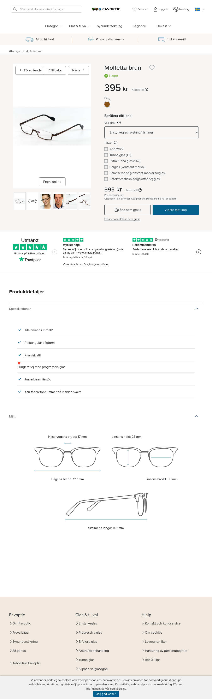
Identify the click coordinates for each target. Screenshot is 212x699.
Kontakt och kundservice (163, 623)
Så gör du (139, 26)
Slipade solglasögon (93, 669)
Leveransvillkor (156, 641)
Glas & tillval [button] (78, 26)
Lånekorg (181, 9)
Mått (12, 416)
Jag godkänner (106, 694)
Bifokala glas (88, 641)
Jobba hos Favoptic (26, 663)
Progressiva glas (90, 632)
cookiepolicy (118, 689)
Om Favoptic (21, 623)
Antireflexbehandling (94, 650)
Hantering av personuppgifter (166, 650)
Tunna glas (86, 659)
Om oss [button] (162, 26)
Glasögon (15, 51)
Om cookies (153, 632)
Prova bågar (20, 632)
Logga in (160, 9)
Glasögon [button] (52, 26)
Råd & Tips (152, 659)
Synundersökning (109, 26)
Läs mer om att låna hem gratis (122, 219)
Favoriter (140, 9)
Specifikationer (20, 308)
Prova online (52, 181)
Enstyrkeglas (88, 623)
